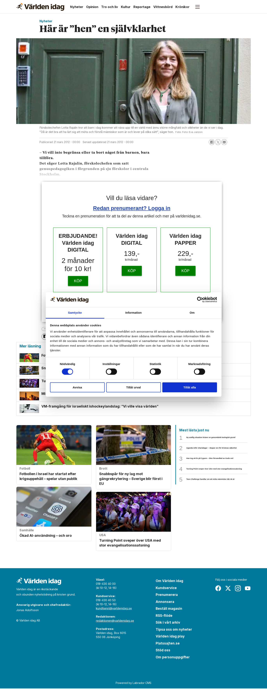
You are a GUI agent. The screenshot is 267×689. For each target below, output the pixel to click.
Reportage (141, 7)
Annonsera (165, 602)
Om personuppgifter (173, 658)
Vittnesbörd (162, 7)
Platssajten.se (168, 644)
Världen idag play (170, 637)
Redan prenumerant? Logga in (132, 208)
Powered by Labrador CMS (133, 683)
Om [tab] (192, 312)
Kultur (125, 7)
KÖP (78, 281)
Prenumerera (167, 595)
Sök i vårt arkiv (168, 623)
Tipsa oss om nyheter (174, 630)
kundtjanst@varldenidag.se (114, 609)
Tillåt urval (133, 387)
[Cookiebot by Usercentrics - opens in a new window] (200, 300)
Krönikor (182, 7)
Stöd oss (163, 651)
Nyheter (76, 7)
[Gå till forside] (40, 7)
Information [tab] (133, 312)
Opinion (92, 7)
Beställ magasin (169, 609)
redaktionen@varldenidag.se (115, 621)
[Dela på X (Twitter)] (218, 142)
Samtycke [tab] (75, 312)
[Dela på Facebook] (212, 142)
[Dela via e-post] (224, 142)
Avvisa (77, 387)
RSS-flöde (164, 616)
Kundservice (166, 588)
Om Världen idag (169, 581)
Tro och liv (109, 7)
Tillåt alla (189, 387)
